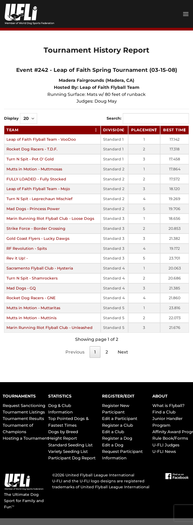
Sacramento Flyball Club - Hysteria (39, 268)
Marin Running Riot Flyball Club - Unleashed (49, 327)
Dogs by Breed (63, 431)
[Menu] (186, 14)
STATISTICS (60, 396)
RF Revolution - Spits (26, 248)
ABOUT (159, 396)
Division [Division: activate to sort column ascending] (113, 129)
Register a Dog (117, 438)
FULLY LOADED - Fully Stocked (36, 179)
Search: (148, 118)
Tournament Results (23, 418)
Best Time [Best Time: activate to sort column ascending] (174, 129)
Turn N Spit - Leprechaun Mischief (39, 198)
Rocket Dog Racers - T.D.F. (31, 149)
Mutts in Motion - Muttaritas (33, 307)
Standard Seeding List (70, 444)
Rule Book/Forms (170, 438)
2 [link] (107, 352)
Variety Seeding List (68, 451)
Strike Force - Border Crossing (35, 228)
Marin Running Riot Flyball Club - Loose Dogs (50, 218)
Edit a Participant (119, 418)
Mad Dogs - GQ (21, 288)
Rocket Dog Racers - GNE (30, 297)
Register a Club (117, 425)
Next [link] (123, 352)
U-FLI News (164, 451)
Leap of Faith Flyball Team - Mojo (38, 188)
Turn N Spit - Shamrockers (32, 278)
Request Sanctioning (24, 405)
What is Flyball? (168, 405)
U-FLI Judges (166, 444)
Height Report (62, 438)
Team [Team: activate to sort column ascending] (12, 129)
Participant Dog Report (72, 457)
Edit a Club (113, 431)
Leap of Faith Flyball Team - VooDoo (41, 139)
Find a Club (164, 412)
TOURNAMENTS (19, 396)
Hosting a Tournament (26, 438)
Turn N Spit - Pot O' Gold (30, 159)
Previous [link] (75, 352)
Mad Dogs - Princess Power (33, 208)
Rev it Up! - (17, 258)
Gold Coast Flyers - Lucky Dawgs (37, 238)
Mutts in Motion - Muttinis (31, 317)
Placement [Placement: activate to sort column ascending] (144, 129)
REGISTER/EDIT (118, 396)
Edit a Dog (112, 444)
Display (20, 118)
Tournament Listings (24, 412)
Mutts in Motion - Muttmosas (34, 169)
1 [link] (95, 352)
